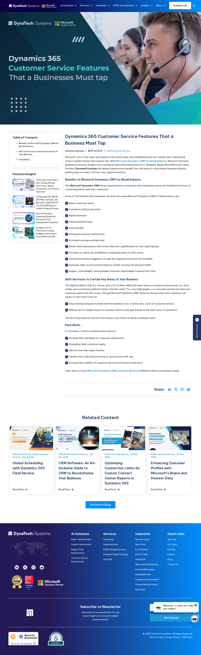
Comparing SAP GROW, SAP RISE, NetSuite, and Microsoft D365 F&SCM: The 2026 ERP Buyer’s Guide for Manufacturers (47, 203)
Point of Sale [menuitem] (141, 554)
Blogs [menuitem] (170, 559)
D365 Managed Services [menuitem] (114, 549)
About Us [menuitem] (172, 539)
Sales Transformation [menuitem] (81, 539)
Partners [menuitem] (171, 549)
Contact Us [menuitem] (173, 564)
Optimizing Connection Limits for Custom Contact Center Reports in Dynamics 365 (122, 473)
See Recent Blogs (100, 504)
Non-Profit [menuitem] (140, 544)
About (161, 5)
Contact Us (180, 5)
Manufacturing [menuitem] (142, 539)
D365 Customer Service (118, 151)
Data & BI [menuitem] (107, 559)
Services (86, 5)
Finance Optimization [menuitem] (81, 544)
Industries (103, 5)
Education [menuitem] (140, 589)
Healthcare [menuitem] (140, 559)
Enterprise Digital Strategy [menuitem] (115, 554)
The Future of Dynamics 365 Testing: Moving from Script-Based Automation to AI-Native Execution (47, 186)
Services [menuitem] (109, 534)
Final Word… (25, 159)
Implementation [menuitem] (110, 544)
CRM (61, 454)
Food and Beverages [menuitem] (144, 569)
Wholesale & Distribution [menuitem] (146, 564)
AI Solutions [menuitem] (80, 534)
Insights (146, 5)
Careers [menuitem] (171, 554)
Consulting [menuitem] (108, 539)
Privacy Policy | (173, 637)
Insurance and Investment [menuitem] (147, 579)
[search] (194, 6)
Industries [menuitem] (142, 534)
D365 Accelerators (125, 5)
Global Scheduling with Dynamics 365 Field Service (29, 468)
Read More (20, 489)
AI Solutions (68, 5)
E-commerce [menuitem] (141, 549)
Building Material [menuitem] (143, 574)
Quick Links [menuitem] (176, 534)
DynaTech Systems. (161, 633)
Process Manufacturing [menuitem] (146, 584)
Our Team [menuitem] (172, 544)
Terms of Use (156, 637)
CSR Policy (187, 637)
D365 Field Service (22, 454)
